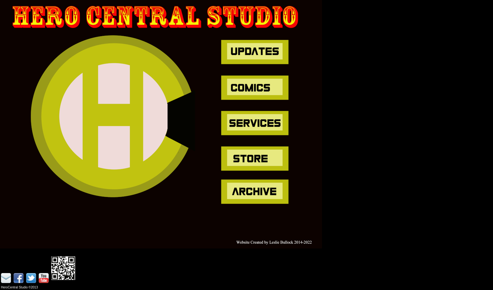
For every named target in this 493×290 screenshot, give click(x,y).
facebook (19, 278)
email (6, 278)
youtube (44, 278)
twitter (31, 278)
